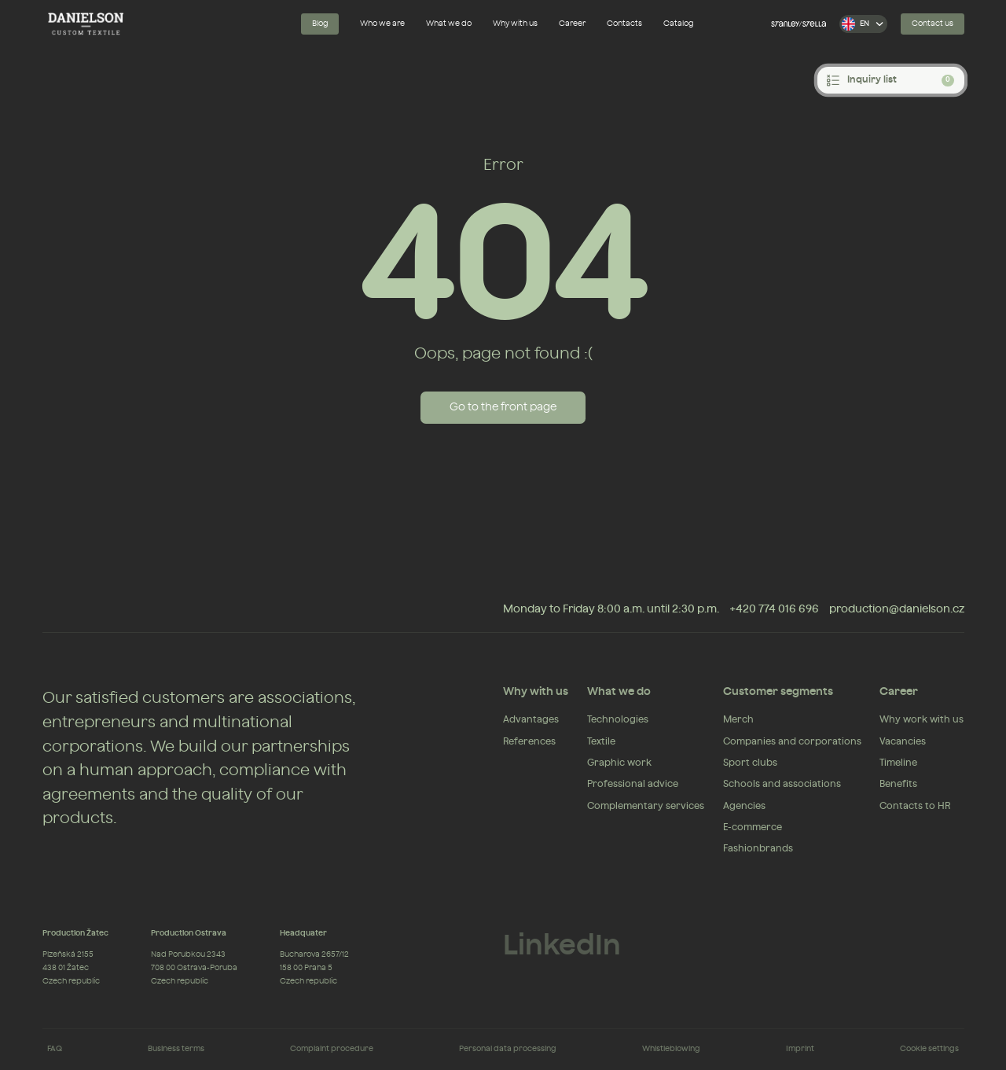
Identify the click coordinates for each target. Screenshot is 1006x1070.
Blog (320, 24)
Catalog (678, 24)
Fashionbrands (758, 848)
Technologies (617, 719)
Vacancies (902, 741)
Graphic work (619, 762)
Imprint (800, 1049)
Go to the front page (503, 407)
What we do (449, 24)
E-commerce (752, 827)
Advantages (531, 719)
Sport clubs (750, 762)
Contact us (932, 24)
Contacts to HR (914, 806)
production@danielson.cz (896, 609)
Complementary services (645, 806)
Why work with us (921, 719)
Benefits (898, 784)
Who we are (382, 24)
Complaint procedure (331, 1049)
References (529, 741)
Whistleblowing (671, 1049)
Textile (601, 741)
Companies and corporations (792, 741)
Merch (738, 719)
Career (572, 24)
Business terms (176, 1049)
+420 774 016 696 (774, 609)
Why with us (515, 24)
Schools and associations (782, 784)
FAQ (54, 1049)
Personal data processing (507, 1049)
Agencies (744, 806)
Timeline (898, 762)
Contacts (624, 24)
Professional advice (632, 784)
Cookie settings (929, 1049)
